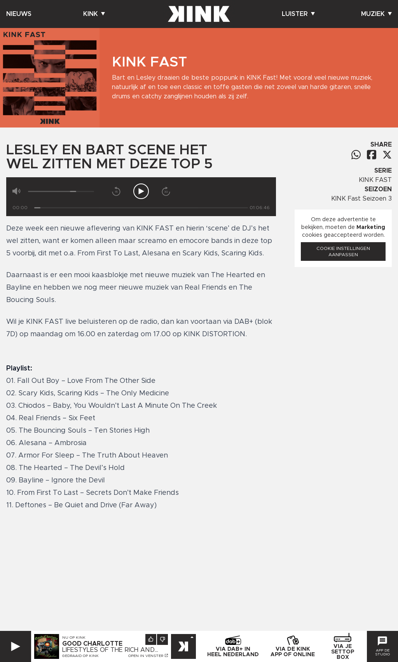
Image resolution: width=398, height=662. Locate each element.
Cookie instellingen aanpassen (343, 251)
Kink (94, 14)
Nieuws (18, 14)
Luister (298, 14)
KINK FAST (375, 180)
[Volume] (61, 191)
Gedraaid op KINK (80, 656)
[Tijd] (141, 207)
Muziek (376, 14)
